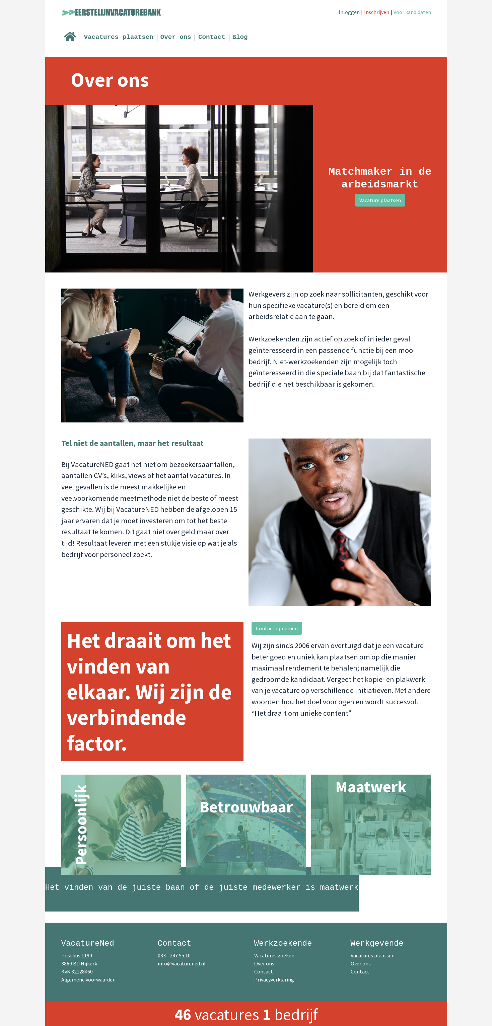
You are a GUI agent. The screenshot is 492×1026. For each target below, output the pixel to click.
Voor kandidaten (412, 12)
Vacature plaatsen (380, 200)
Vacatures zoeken (274, 955)
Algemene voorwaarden (88, 979)
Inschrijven (376, 12)
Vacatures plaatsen (118, 37)
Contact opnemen (277, 628)
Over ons (175, 37)
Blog (240, 37)
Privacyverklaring (274, 979)
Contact (211, 37)
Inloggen (349, 12)
